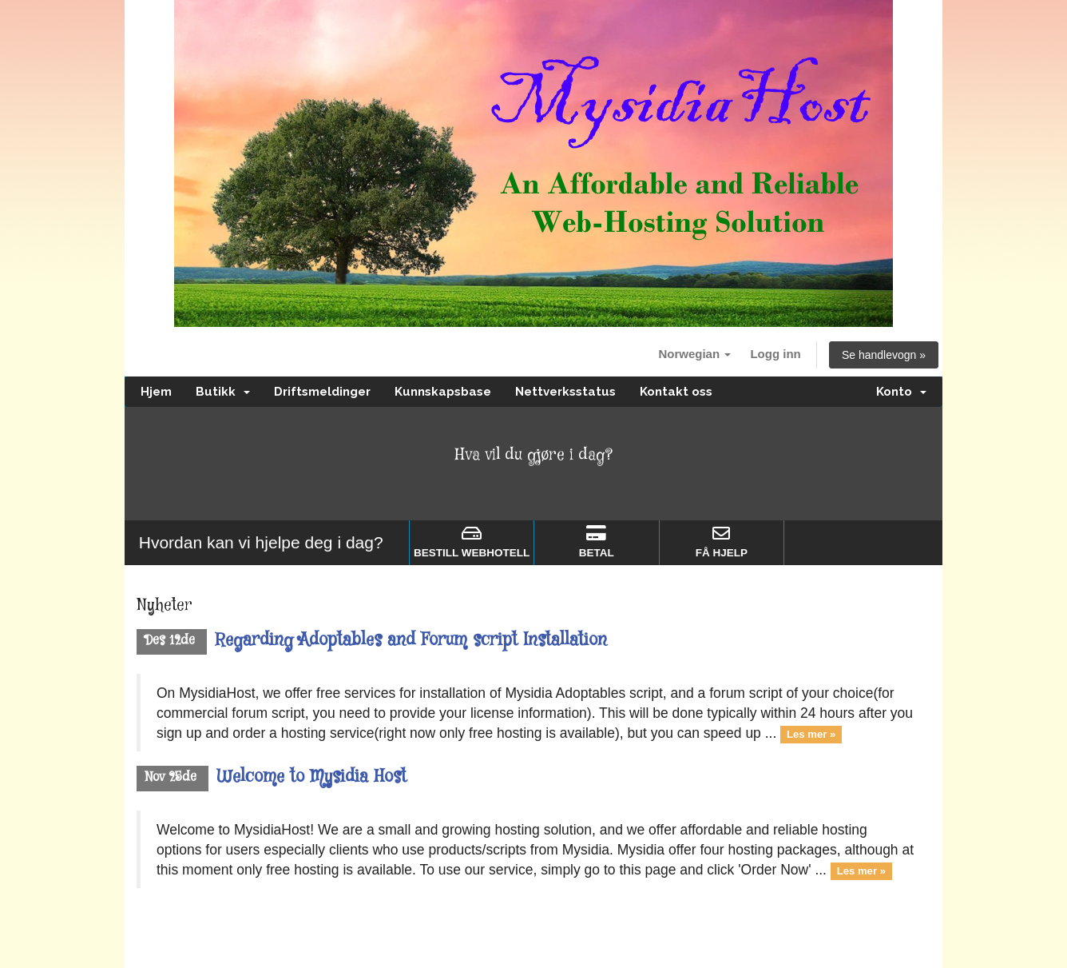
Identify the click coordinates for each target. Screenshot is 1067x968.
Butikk (223, 391)
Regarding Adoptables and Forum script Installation (411, 640)
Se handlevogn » (884, 355)
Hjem (156, 391)
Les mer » (811, 734)
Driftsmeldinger (322, 391)
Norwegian (694, 354)
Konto (901, 391)
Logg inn (775, 354)
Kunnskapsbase (443, 391)
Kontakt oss (676, 391)
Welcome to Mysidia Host (311, 777)
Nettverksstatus (565, 391)
